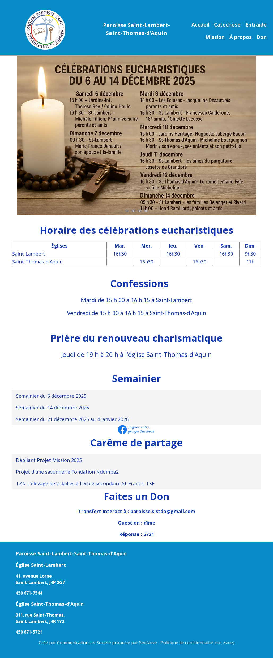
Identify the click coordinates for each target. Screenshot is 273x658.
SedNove (148, 643)
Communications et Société (84, 643)
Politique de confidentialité (197, 643)
